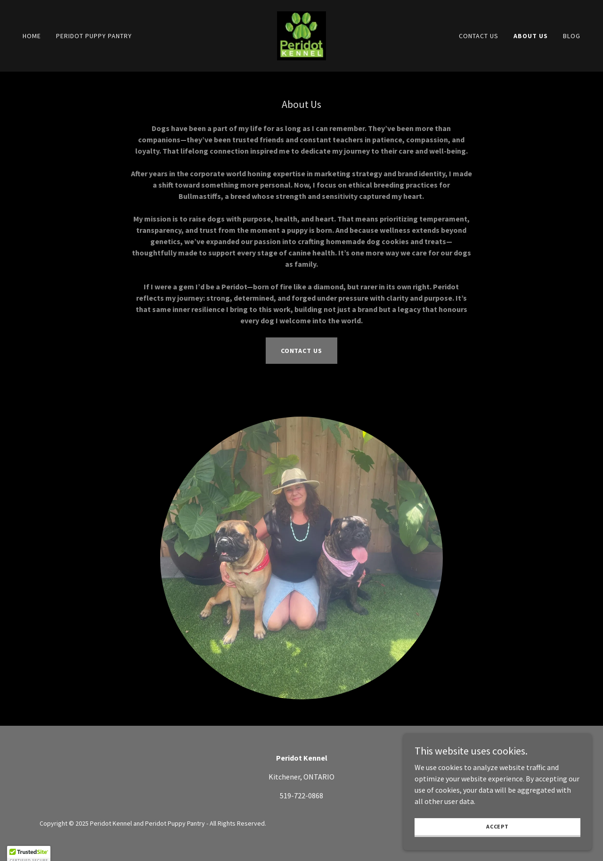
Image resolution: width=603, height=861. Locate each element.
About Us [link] (530, 36)
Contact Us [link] (478, 36)
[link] (301, 35)
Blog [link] (571, 36)
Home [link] (32, 36)
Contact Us (302, 350)
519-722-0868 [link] (301, 795)
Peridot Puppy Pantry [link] (94, 36)
